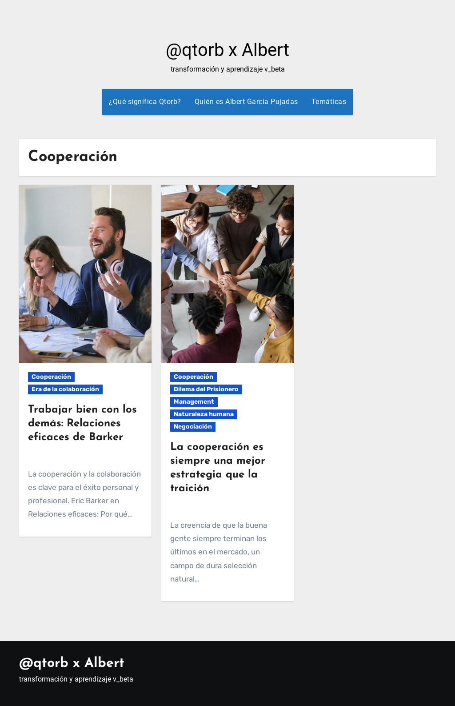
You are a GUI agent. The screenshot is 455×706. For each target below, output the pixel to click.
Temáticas (329, 101)
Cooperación (51, 377)
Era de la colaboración (65, 389)
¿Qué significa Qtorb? (145, 101)
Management (194, 401)
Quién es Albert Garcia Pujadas (246, 101)
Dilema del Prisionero (206, 389)
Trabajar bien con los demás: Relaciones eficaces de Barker (82, 424)
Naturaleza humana (204, 414)
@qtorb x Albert (227, 50)
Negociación (193, 426)
